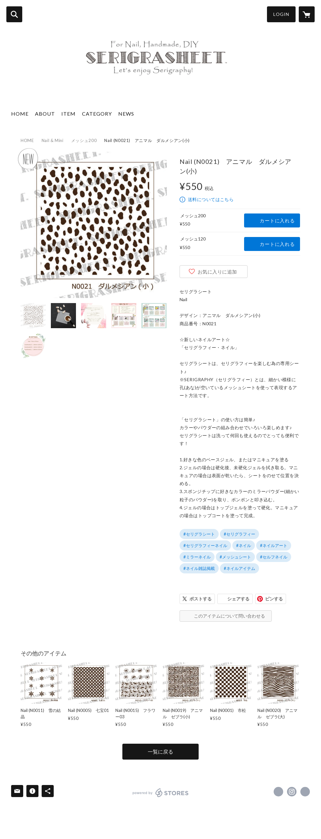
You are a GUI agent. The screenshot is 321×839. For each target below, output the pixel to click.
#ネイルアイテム (239, 568)
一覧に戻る (160, 751)
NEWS (126, 114)
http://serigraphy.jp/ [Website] (305, 791)
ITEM (68, 114)
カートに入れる (277, 220)
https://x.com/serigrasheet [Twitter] (278, 791)
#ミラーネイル (197, 556)
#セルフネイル (273, 556)
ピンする (274, 598)
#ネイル (243, 545)
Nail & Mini (53, 140)
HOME (20, 114)
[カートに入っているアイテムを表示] (307, 14)
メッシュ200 (84, 140)
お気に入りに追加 (217, 271)
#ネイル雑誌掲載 (199, 568)
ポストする (200, 598)
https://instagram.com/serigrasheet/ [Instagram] (292, 791)
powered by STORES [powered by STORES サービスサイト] (161, 792)
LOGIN (281, 14)
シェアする (238, 598)
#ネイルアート (273, 545)
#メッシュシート (235, 556)
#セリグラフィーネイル (205, 545)
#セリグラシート (199, 534)
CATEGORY (97, 114)
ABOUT (45, 114)
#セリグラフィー (239, 534)
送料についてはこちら (211, 199)
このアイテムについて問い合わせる (229, 616)
